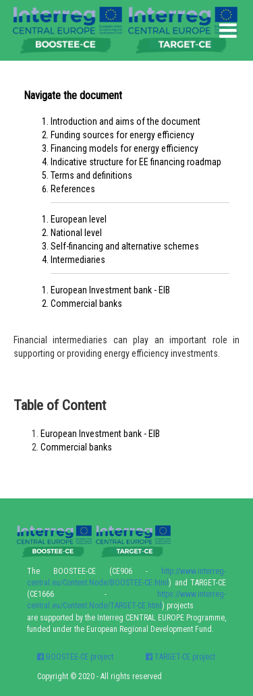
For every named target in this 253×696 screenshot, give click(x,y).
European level (79, 219)
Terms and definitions (91, 175)
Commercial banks (86, 303)
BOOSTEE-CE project (75, 657)
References (73, 188)
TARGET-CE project (180, 657)
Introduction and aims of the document (125, 121)
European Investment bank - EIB (110, 290)
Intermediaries (78, 259)
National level (76, 232)
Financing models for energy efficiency (124, 148)
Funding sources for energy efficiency (122, 134)
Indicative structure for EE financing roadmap (136, 161)
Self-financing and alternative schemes (125, 246)
